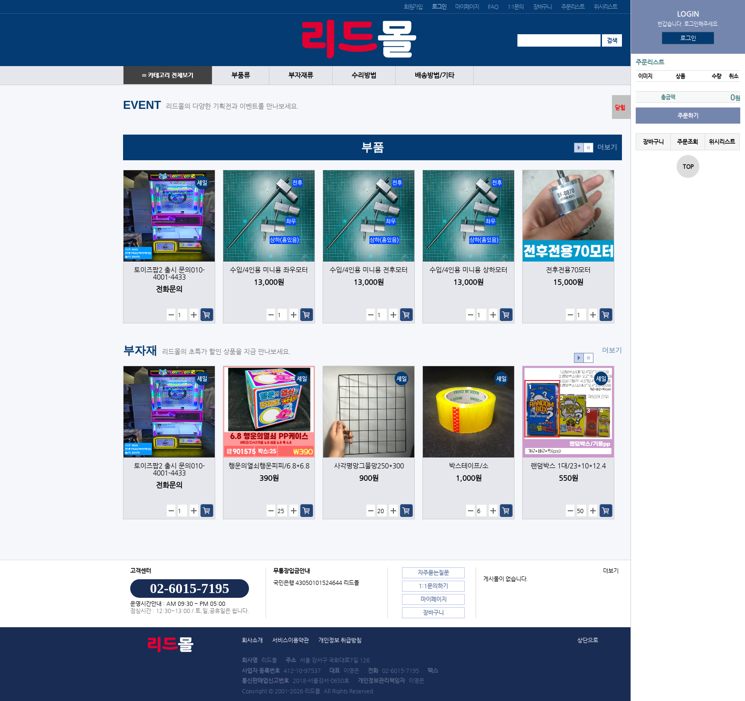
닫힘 (620, 107)
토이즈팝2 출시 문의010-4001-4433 (169, 273)
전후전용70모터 (568, 269)
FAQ (492, 6)
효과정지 (588, 148)
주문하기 (688, 115)
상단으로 (587, 640)
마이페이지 (466, 6)
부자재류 (300, 75)
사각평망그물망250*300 (369, 465)
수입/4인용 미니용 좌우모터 (269, 269)
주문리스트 (572, 6)
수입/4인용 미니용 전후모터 (369, 269)
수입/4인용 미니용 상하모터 (468, 269)
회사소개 (252, 640)
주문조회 (687, 141)
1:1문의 (515, 6)
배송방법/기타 (434, 75)
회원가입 (413, 6)
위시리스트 (605, 6)
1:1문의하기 (433, 586)
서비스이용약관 (290, 640)
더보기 (607, 147)
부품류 (240, 75)
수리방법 (364, 75)
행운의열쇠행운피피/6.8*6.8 (269, 465)
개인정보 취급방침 (340, 640)
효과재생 (579, 148)
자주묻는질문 (433, 572)
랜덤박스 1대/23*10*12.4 (568, 465)
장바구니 (542, 6)
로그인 (688, 38)
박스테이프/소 (468, 465)
